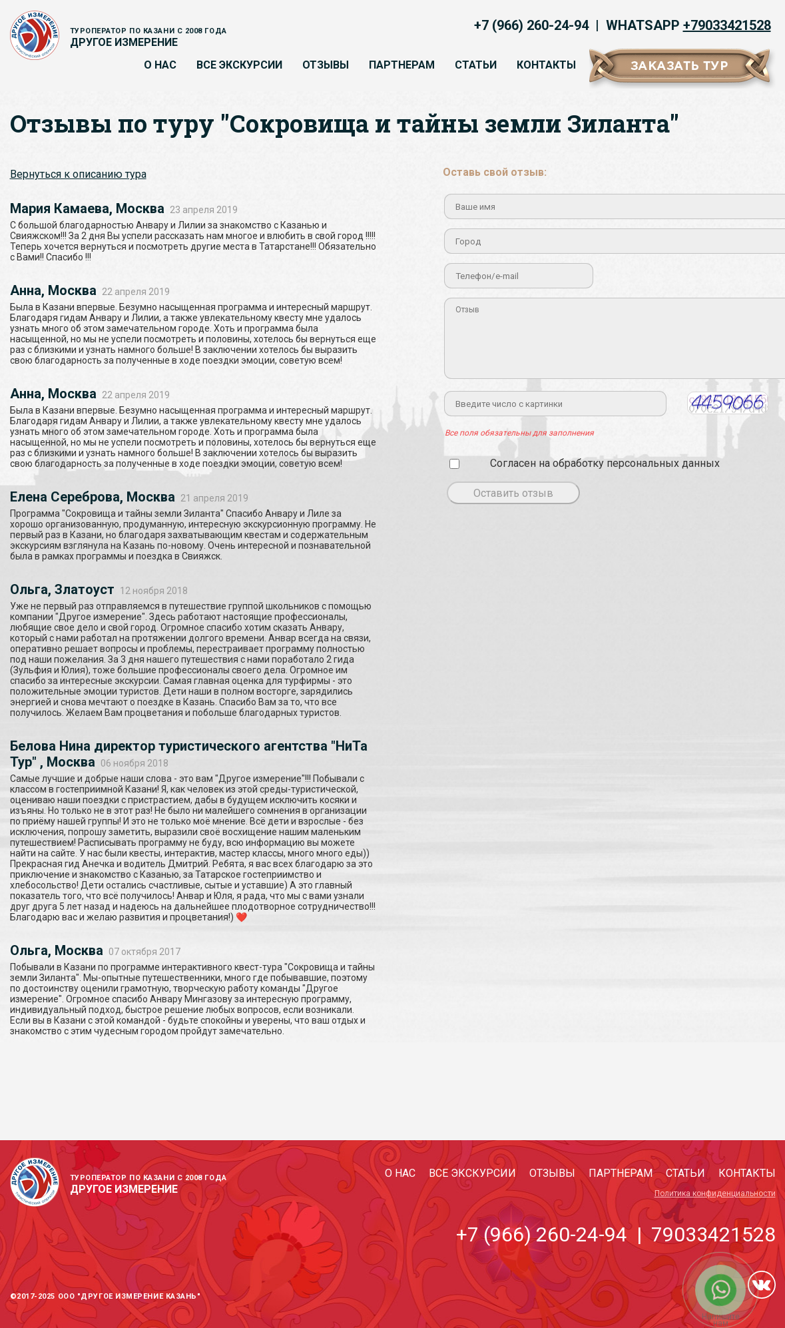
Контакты (546, 65)
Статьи (476, 65)
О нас (160, 65)
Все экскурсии (239, 65)
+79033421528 (727, 25)
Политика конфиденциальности (715, 1193)
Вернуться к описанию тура (78, 174)
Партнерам (402, 65)
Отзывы (325, 65)
